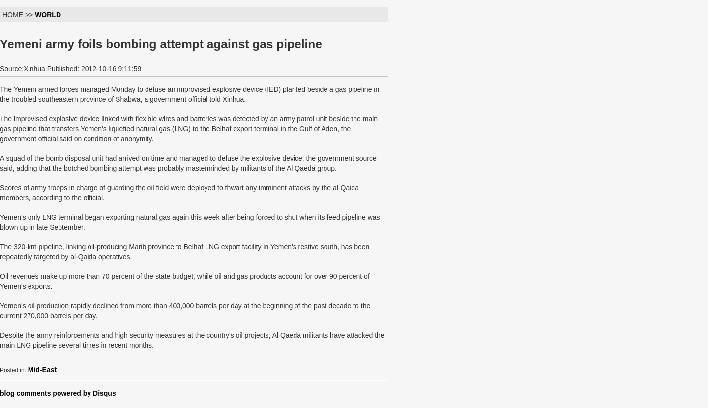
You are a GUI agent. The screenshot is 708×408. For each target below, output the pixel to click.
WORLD (48, 15)
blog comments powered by (58, 393)
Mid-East (42, 370)
